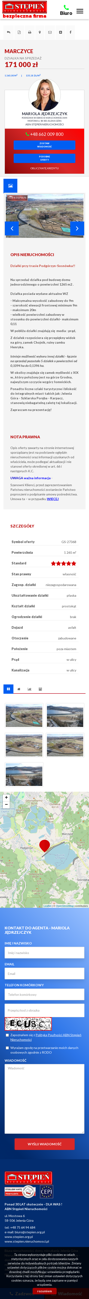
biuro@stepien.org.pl (30, 1232)
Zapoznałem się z (43, 1037)
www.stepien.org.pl (19, 1237)
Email (9, 964)
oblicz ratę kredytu (44, 168)
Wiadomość (15, 1060)
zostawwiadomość (44, 145)
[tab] (10, 186)
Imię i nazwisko (18, 943)
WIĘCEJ (53, 499)
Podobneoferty (44, 158)
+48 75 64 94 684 (22, 1227)
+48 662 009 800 (44, 134)
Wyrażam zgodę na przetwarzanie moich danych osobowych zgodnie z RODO (42, 1050)
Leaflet (47, 906)
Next (77, 228)
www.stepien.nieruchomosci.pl (27, 1241)
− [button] (6, 804)
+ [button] (6, 797)
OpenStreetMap (65, 906)
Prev (12, 228)
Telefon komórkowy (24, 985)
